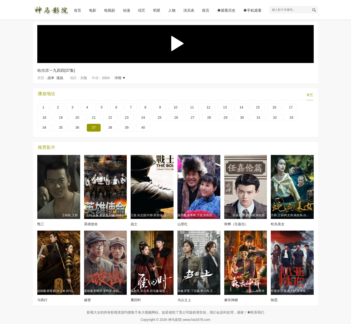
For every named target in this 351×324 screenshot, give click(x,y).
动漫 (126, 10)
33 (291, 117)
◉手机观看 (252, 10)
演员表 (188, 10)
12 (208, 107)
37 (94, 127)
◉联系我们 (255, 312)
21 (94, 117)
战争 (51, 78)
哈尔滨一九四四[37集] (56, 70)
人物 (172, 10)
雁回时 (136, 300)
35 (61, 127)
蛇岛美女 (277, 224)
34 (44, 127)
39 (127, 127)
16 (274, 107)
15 (258, 107)
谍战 (59, 78)
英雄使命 (91, 224)
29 (225, 117)
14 (241, 107)
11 (192, 107)
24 (143, 117)
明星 (156, 10)
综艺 (141, 10)
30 (242, 117)
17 (291, 107)
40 (143, 127)
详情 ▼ (120, 78)
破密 (87, 300)
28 (209, 117)
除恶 (274, 300)
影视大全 (93, 312)
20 (77, 117)
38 (110, 127)
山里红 (182, 224)
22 (110, 117)
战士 (134, 224)
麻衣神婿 (231, 300)
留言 (205, 10)
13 (225, 107)
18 (44, 117)
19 (61, 117)
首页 (77, 10)
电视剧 (109, 10)
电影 (92, 10)
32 (275, 117)
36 (77, 127)
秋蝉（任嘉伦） (236, 224)
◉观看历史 (226, 10)
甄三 (40, 224)
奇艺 (309, 95)
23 (127, 117)
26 (176, 117)
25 (160, 117)
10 (175, 107)
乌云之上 (184, 300)
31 (259, 117)
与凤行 (42, 300)
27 (193, 117)
